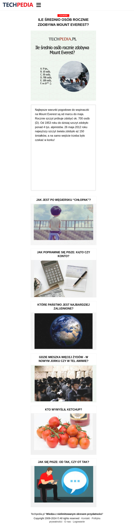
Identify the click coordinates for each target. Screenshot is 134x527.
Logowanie (79, 521)
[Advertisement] (63, 164)
